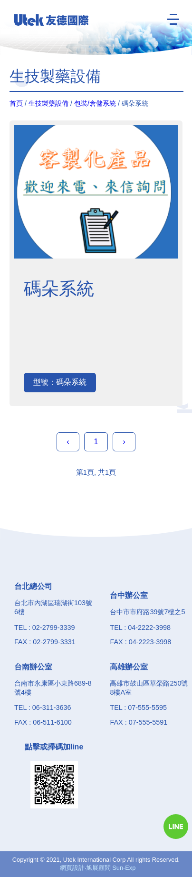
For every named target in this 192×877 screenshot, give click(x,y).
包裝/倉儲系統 (95, 103)
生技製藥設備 (48, 103)
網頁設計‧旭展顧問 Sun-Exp (98, 867)
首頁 (16, 103)
